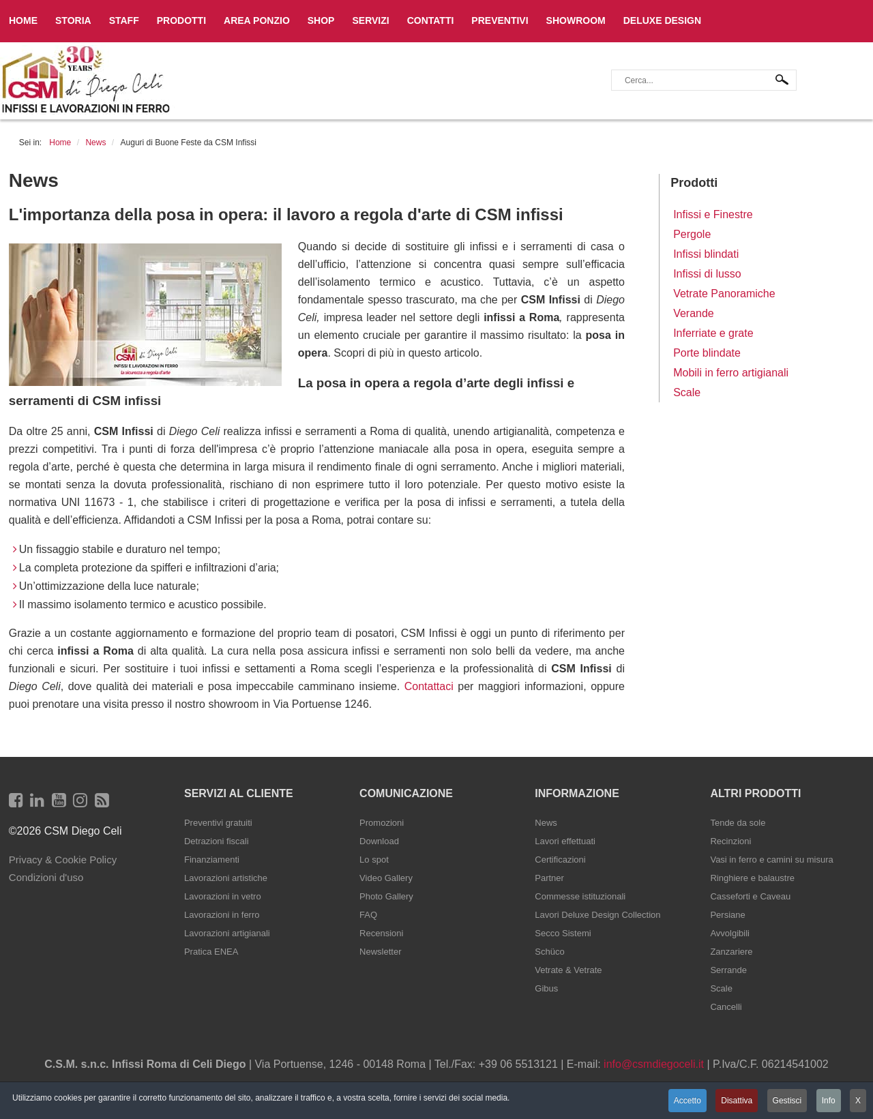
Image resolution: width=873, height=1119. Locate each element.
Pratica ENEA (211, 951)
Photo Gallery (386, 896)
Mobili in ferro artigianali (730, 372)
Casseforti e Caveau (750, 896)
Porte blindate (707, 353)
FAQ (368, 915)
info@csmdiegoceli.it (654, 1064)
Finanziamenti (211, 859)
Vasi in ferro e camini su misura (771, 859)
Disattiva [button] (736, 1100)
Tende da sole (737, 823)
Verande (693, 313)
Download (379, 841)
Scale (686, 392)
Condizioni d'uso (46, 877)
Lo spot (374, 859)
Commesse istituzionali (580, 896)
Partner (549, 878)
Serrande (728, 970)
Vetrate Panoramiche (724, 293)
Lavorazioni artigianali (227, 933)
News (546, 823)
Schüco (549, 951)
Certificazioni (560, 859)
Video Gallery (386, 878)
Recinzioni (730, 841)
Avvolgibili (730, 933)
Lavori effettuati (565, 841)
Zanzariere (731, 951)
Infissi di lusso (707, 274)
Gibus (546, 988)
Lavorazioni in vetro (222, 896)
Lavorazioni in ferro (222, 915)
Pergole (692, 234)
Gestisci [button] (787, 1100)
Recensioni (381, 933)
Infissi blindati (706, 254)
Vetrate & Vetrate (568, 970)
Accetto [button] (687, 1100)
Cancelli (725, 1007)
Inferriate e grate (713, 333)
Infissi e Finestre (712, 214)
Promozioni (381, 823)
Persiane (727, 915)
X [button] (858, 1100)
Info (828, 1100)
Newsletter (380, 951)
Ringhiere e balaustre (752, 878)
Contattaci (431, 686)
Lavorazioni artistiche (225, 878)
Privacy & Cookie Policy (63, 859)
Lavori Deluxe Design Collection (597, 915)
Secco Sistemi (563, 933)
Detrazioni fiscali (216, 841)
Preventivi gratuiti (218, 823)
